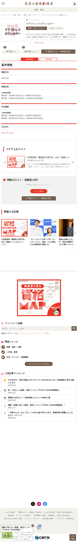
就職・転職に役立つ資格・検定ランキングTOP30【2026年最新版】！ (41, 406)
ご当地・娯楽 (9, 352)
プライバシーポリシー (32, 518)
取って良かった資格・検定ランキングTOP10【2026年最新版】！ (41, 391)
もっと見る (38, 191)
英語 (47, 333)
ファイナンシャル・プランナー (31, 333)
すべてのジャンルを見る (39, 364)
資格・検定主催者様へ (65, 512)
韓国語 (16, 333)
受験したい (30, 51)
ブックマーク (33, 20)
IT (43, 333)
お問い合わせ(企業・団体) (13, 518)
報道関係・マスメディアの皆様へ (19, 515)
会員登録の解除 (47, 518)
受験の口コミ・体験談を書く (58, 51)
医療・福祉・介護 (11, 347)
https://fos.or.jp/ (7, 133)
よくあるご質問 (49, 512)
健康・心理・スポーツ (36, 28)
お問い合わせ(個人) (63, 515)
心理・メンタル (56, 28)
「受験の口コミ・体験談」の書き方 (29, 512)
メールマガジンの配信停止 (64, 518)
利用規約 (51, 515)
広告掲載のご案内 (40, 515)
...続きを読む (39, 43)
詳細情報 (48, 59)
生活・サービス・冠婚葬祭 (14, 357)
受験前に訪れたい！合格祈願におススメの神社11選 (41, 399)
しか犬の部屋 (10, 512)
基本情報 (29, 59)
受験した (11, 51)
